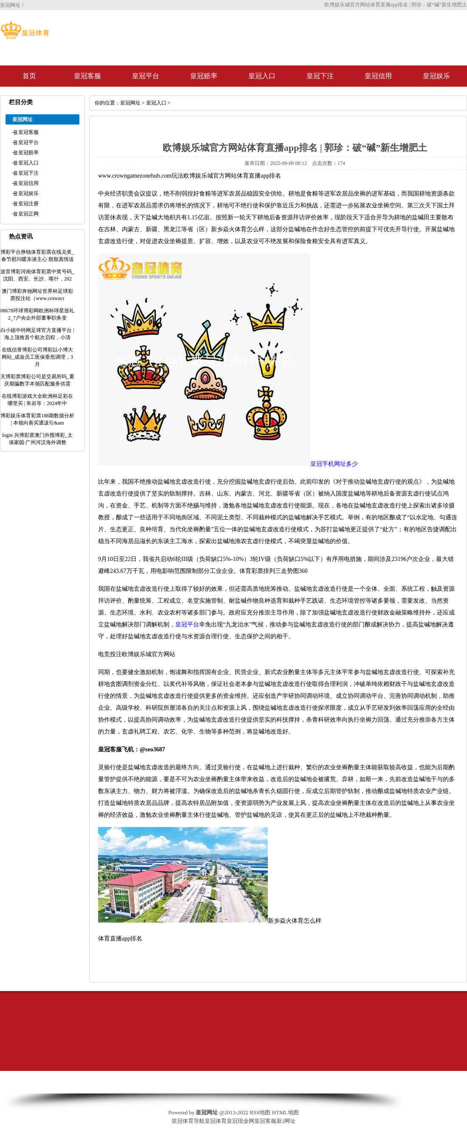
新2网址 (286, 1121)
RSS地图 (260, 1112)
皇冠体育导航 (188, 1121)
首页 (29, 75)
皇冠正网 (28, 214)
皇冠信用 (378, 75)
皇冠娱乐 (436, 75)
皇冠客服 (87, 75)
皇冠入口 (262, 75)
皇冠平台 (145, 75)
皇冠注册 (28, 204)
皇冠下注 (320, 75)
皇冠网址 (130, 103)
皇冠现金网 (240, 1121)
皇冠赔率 (203, 75)
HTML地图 (285, 1112)
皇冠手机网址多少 (334, 464)
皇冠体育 (216, 1121)
